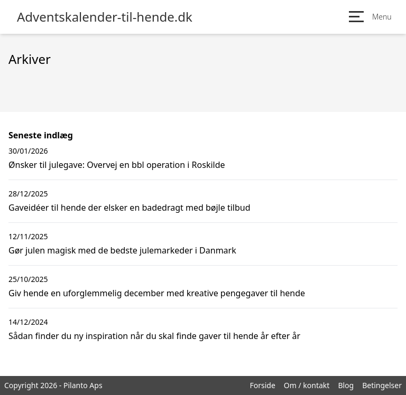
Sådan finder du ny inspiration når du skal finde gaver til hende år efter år (154, 336)
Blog (346, 385)
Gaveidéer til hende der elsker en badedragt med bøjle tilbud (129, 207)
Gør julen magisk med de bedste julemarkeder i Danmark (122, 250)
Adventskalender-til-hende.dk (104, 16)
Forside (262, 385)
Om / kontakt (307, 385)
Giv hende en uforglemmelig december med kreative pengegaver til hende (156, 293)
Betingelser (382, 385)
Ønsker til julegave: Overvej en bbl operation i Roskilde (116, 165)
